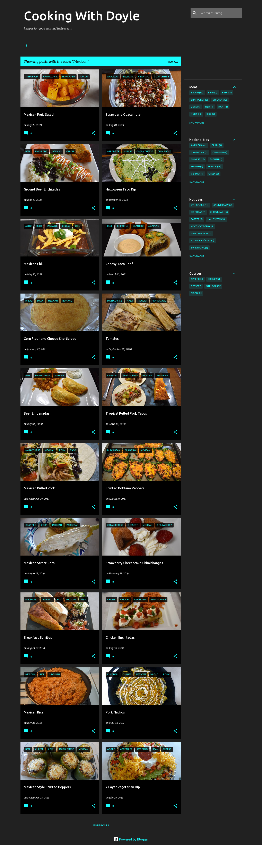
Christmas (219, 212)
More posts (101, 825)
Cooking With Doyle (82, 15)
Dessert (196, 286)
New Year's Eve (201, 233)
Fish (209, 107)
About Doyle (50, 45)
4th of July (200, 205)
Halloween (216, 219)
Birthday (198, 212)
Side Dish (196, 293)
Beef (227, 92)
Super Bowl (199, 248)
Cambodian (199, 152)
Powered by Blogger (131, 839)
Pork (196, 114)
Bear (212, 92)
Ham (223, 107)
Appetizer (197, 279)
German (197, 174)
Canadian (219, 152)
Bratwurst (199, 100)
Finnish (197, 166)
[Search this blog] (220, 13)
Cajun (216, 145)
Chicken (220, 100)
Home (28, 45)
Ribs (211, 114)
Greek (213, 174)
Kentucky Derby (202, 226)
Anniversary (222, 205)
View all (172, 61)
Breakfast (214, 279)
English (216, 159)
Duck (195, 107)
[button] (93, 133)
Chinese (198, 159)
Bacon (197, 92)
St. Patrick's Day (202, 240)
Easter (197, 219)
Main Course (213, 286)
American (199, 145)
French (214, 166)
